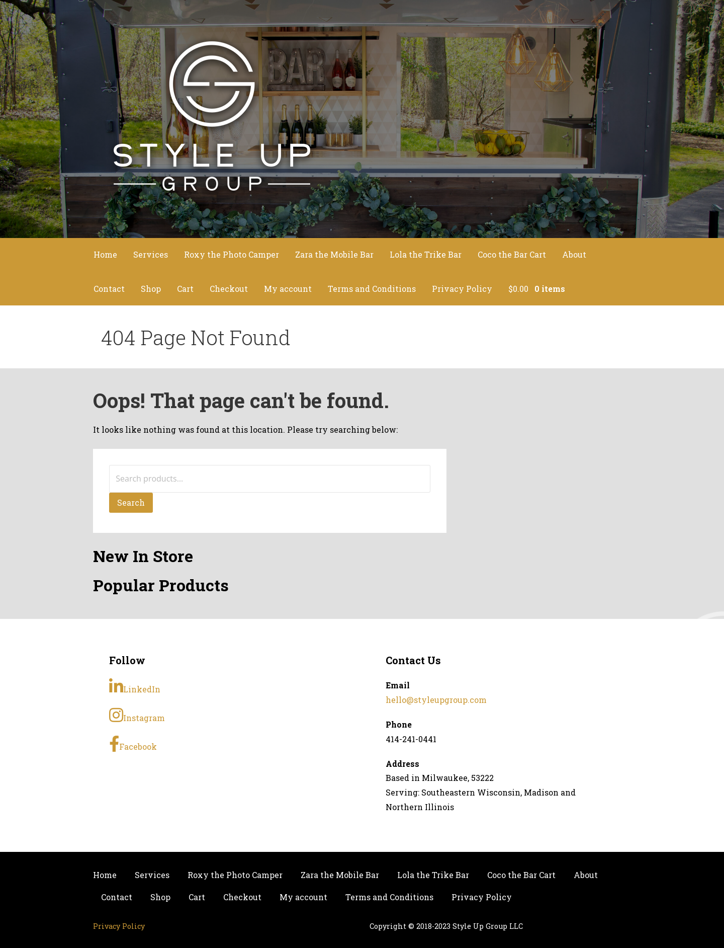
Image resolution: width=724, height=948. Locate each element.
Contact (109, 288)
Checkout (229, 288)
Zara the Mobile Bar (334, 254)
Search (131, 502)
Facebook (133, 744)
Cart (185, 288)
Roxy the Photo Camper (231, 254)
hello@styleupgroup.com (436, 699)
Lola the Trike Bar (426, 254)
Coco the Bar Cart (512, 254)
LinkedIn (134, 686)
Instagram (137, 715)
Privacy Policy (462, 288)
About (574, 254)
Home (105, 254)
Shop (151, 288)
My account (288, 288)
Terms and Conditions (372, 288)
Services (150, 254)
